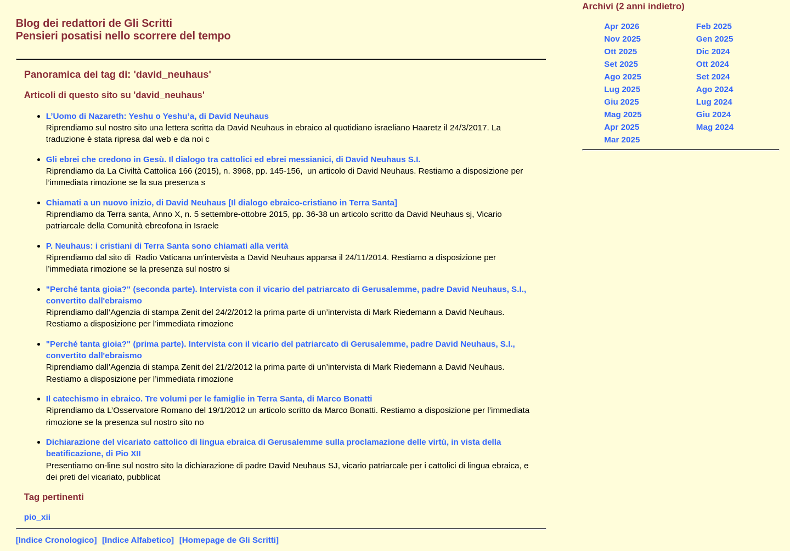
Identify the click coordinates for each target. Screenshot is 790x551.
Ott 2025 (620, 51)
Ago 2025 (622, 76)
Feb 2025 (714, 26)
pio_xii (37, 516)
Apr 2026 (621, 26)
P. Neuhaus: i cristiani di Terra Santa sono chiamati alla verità (167, 245)
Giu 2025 (621, 101)
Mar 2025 (622, 139)
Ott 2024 (712, 63)
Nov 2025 (622, 38)
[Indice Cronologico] (56, 539)
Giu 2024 (713, 114)
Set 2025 (621, 63)
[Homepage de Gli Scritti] (229, 539)
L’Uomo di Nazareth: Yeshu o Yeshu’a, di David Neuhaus (157, 115)
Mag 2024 (714, 126)
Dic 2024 (713, 51)
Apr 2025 (621, 126)
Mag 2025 (622, 114)
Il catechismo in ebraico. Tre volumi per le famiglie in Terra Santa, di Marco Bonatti (209, 398)
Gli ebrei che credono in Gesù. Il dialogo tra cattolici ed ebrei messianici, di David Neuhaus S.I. (233, 159)
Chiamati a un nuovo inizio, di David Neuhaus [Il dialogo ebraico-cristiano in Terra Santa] (221, 202)
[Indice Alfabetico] (138, 539)
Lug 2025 (622, 89)
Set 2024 (713, 76)
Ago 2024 (714, 89)
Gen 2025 (714, 38)
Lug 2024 (714, 101)
